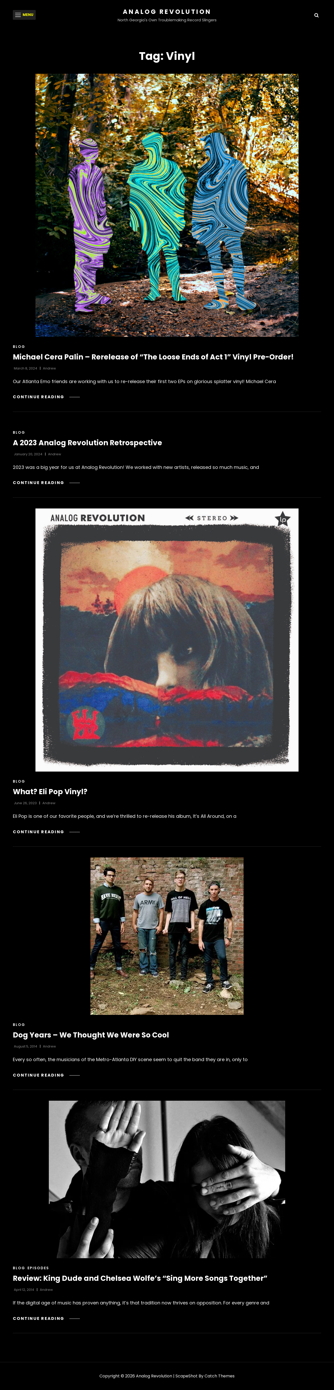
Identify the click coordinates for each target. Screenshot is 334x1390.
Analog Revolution (167, 11)
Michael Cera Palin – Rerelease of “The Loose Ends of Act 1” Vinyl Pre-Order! (153, 357)
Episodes (38, 1268)
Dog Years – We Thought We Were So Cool (91, 1035)
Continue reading (46, 397)
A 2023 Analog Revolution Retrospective (87, 443)
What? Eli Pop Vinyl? (50, 792)
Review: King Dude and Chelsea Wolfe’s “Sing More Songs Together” (140, 1278)
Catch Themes (220, 1376)
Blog (19, 346)
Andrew (49, 368)
